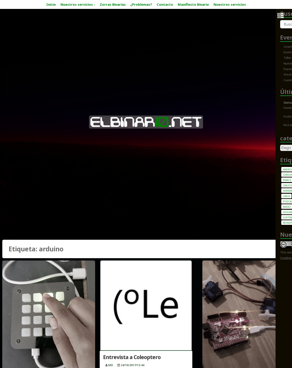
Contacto (165, 4)
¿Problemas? (141, 4)
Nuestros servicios (76, 4)
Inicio (51, 4)
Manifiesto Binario (193, 4)
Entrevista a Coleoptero (132, 357)
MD (110, 365)
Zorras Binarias (113, 4)
